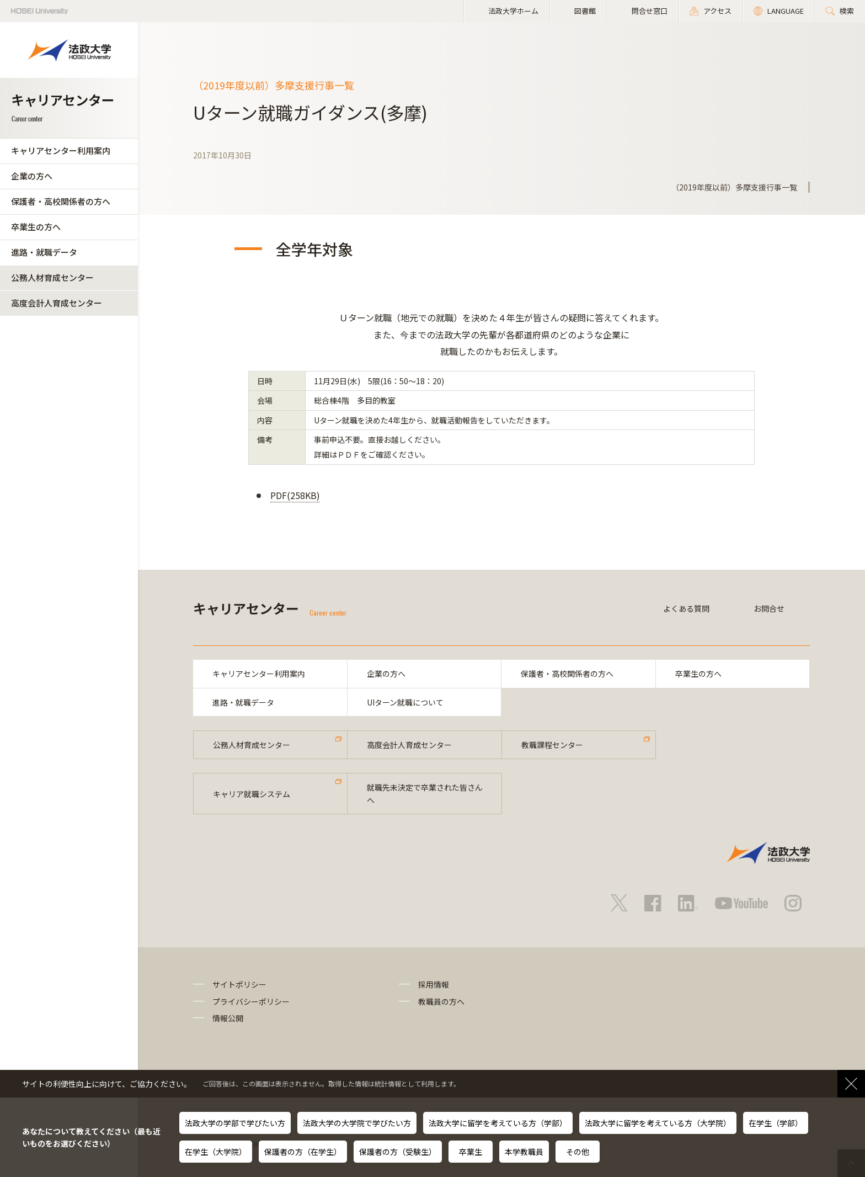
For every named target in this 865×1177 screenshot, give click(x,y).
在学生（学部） (776, 1122)
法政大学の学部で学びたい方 (235, 1122)
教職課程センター (552, 744)
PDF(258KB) (295, 495)
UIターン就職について (405, 702)
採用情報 (433, 984)
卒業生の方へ (36, 226)
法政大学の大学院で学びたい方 (357, 1122)
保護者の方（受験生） (397, 1151)
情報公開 (227, 1018)
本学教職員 (524, 1151)
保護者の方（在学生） (302, 1151)
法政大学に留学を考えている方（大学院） (658, 1122)
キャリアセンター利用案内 (60, 150)
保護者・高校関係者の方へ (60, 201)
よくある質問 (686, 608)
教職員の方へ (441, 1001)
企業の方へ (31, 176)
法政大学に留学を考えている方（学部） (498, 1122)
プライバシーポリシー (251, 1001)
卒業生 (470, 1151)
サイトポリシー (239, 984)
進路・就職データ (44, 252)
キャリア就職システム (251, 793)
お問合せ (769, 608)
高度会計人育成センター (56, 303)
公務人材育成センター (52, 277)
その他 (577, 1151)
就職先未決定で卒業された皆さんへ (425, 793)
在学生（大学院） (216, 1151)
